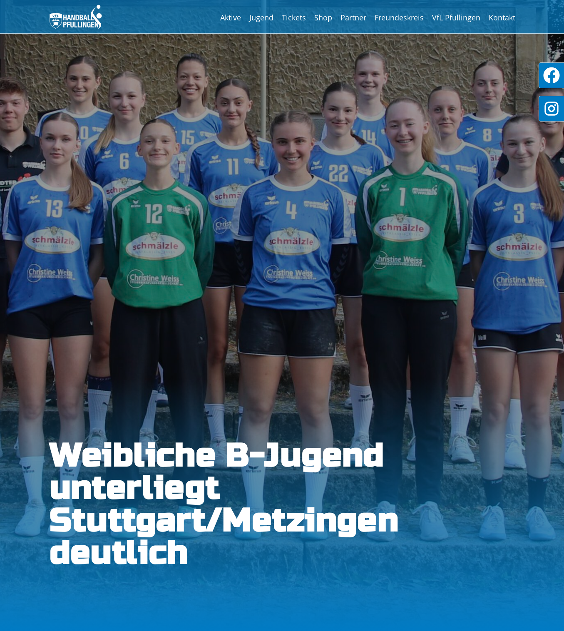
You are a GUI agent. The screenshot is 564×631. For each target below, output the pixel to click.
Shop (323, 17)
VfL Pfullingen (456, 17)
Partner (353, 17)
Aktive (230, 17)
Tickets (294, 17)
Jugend (261, 17)
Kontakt (502, 17)
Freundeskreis (399, 17)
